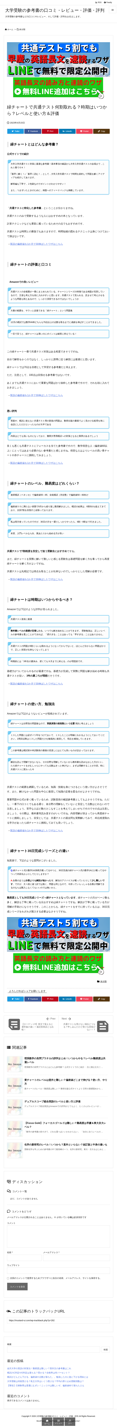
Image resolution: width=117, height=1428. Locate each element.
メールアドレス (51, 1252)
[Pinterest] (50, 131)
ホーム (10, 29)
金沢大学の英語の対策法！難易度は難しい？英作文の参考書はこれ (39, 1368)
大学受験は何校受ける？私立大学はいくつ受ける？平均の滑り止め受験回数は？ (45, 1381)
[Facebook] (32, 131)
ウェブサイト (13, 1265)
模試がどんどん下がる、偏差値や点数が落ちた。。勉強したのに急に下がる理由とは (47, 1377)
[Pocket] (84, 131)
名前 (10, 1252)
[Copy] (101, 131)
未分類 (22, 29)
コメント (11, 1223)
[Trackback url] (58, 1320)
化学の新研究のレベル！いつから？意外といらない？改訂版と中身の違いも (65, 1144)
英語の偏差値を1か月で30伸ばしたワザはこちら (36, 244)
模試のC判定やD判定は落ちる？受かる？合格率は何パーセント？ (38, 1372)
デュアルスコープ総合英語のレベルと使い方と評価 (52, 1101)
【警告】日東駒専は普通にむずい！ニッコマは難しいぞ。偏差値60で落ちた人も (45, 1385)
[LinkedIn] (67, 131)
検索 (9, 1344)
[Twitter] (15, 131)
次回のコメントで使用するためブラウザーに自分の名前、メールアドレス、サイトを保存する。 (56, 1278)
